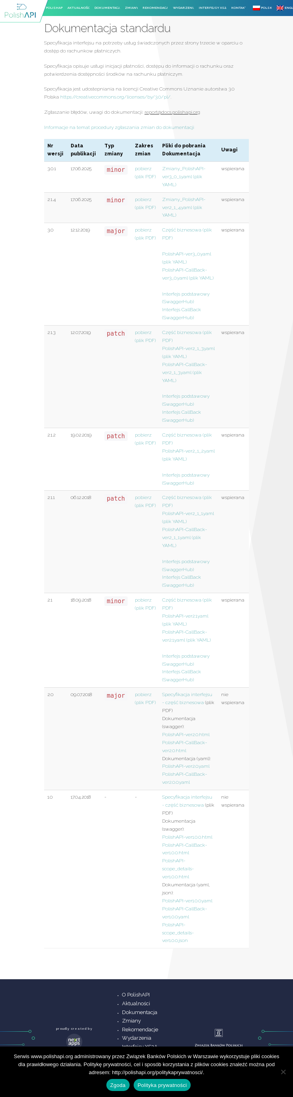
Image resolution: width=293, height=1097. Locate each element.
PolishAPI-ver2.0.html (186, 734)
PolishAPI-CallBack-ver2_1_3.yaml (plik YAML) (184, 372)
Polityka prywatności (162, 1085)
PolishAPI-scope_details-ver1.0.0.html (178, 869)
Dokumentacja (107, 8)
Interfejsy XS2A (212, 8)
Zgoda (118, 1085)
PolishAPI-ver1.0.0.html (187, 837)
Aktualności (78, 8)
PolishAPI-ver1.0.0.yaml (187, 901)
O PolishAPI (53, 8)
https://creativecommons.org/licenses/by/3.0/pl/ (115, 97)
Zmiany (131, 8)
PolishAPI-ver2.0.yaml (186, 766)
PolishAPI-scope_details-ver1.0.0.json (178, 933)
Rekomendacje (155, 8)
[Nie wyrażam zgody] (283, 1072)
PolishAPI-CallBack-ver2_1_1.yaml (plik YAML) (184, 537)
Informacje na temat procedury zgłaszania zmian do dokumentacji (119, 127)
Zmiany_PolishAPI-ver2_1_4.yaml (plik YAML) (184, 207)
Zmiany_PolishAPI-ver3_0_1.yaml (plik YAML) (184, 176)
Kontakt (238, 8)
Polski (262, 8)
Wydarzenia (183, 8)
